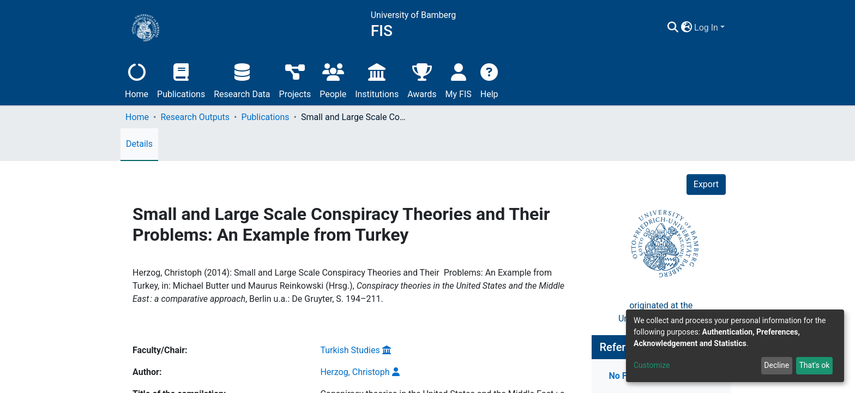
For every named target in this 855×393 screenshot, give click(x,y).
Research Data (242, 79)
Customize (652, 365)
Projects (295, 79)
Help (489, 79)
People (333, 79)
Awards (421, 79)
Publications (181, 79)
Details (139, 144)
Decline (776, 365)
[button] (719, 27)
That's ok (814, 365)
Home (136, 79)
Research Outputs (195, 117)
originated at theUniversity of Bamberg (661, 291)
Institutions (377, 79)
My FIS (458, 79)
